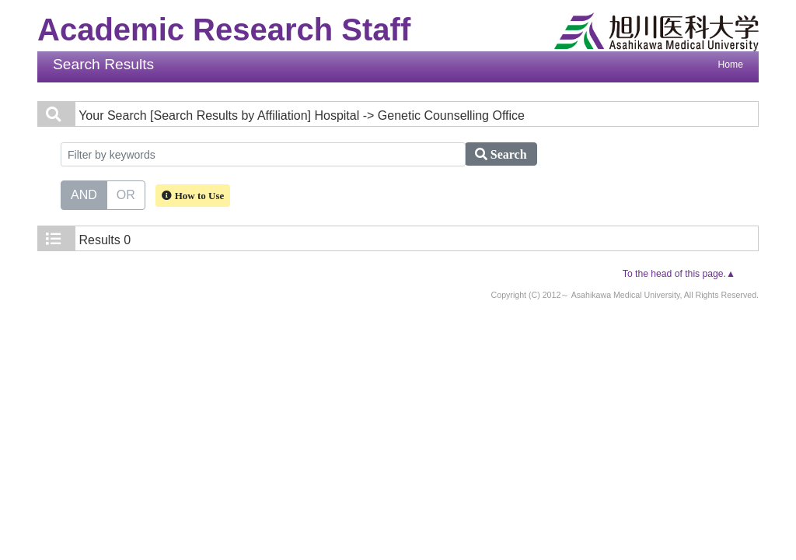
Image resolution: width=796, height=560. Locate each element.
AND (84, 193)
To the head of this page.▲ (679, 273)
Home (730, 64)
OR (126, 193)
